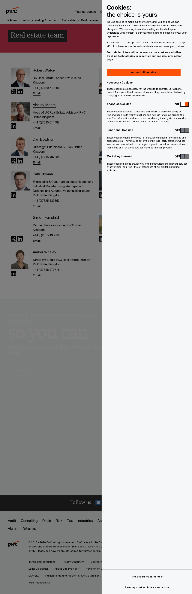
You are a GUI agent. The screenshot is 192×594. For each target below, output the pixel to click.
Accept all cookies (143, 72)
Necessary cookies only (147, 576)
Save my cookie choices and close (147, 587)
